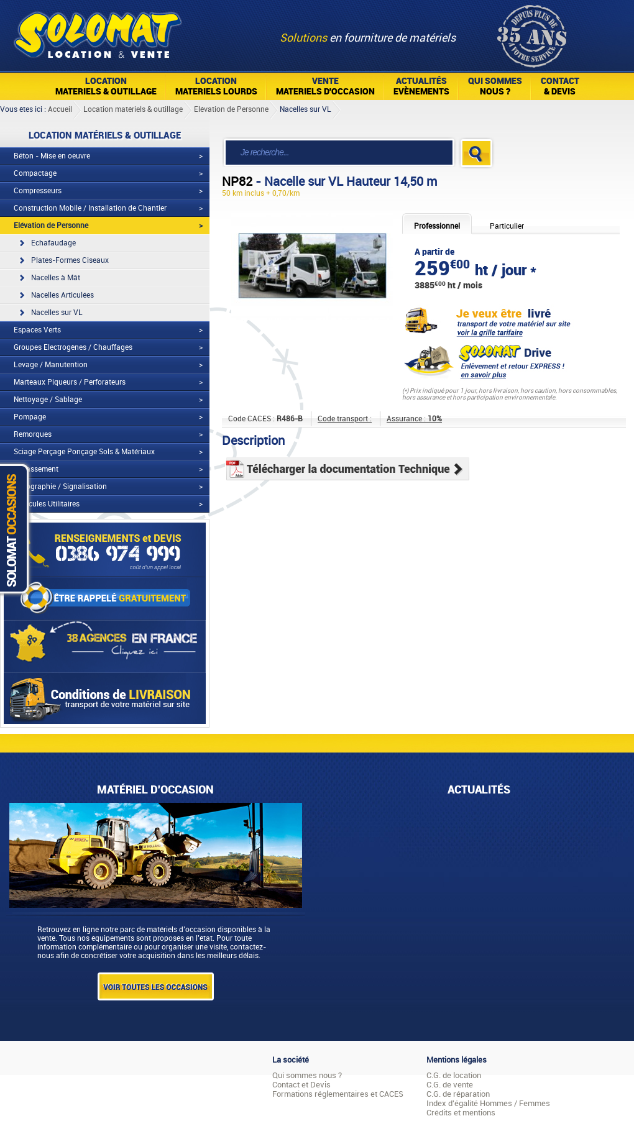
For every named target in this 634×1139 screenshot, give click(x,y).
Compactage (35, 173)
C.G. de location (453, 1075)
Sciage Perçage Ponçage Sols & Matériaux (84, 451)
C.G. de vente (449, 1084)
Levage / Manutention (51, 364)
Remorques (33, 434)
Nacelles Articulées (62, 295)
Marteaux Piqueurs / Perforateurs (70, 382)
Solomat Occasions (17, 528)
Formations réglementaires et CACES (337, 1094)
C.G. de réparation (458, 1094)
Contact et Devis (301, 1084)
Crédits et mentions (460, 1112)
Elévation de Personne (231, 109)
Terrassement (36, 469)
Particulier (507, 226)
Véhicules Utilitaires (47, 504)
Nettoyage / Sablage (48, 399)
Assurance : (414, 418)
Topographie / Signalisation (60, 486)
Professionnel (437, 226)
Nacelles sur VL (305, 109)
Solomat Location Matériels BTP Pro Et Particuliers (97, 31)
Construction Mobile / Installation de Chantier (90, 208)
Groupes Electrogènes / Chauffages (73, 347)
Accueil (60, 109)
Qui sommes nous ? (307, 1075)
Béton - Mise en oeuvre (52, 156)
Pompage (30, 417)
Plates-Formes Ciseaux (70, 260)
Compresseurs (38, 190)
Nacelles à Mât (55, 277)
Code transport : (345, 418)
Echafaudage (53, 243)
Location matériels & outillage (133, 109)
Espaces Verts (37, 330)
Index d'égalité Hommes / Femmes (488, 1103)
